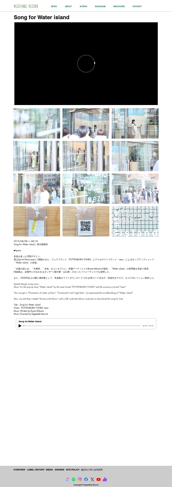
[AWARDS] (60, 469)
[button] (36, 123)
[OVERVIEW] (20, 469)
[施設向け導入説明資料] (92, 469)
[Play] (20, 325)
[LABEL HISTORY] (36, 469)
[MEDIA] (49, 469)
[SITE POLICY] (73, 469)
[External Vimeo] (86, 63)
